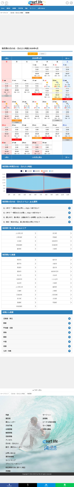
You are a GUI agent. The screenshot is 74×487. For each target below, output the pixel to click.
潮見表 (8, 8)
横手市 (19, 263)
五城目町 (55, 245)
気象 (26, 8)
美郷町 (19, 302)
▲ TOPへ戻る (37, 390)
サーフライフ (4, 393)
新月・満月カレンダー (14, 447)
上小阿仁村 (19, 233)
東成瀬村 (19, 245)
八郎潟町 (19, 237)
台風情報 (9, 429)
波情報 (14, 8)
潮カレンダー (10, 422)
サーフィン (33, 8)
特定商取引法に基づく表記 (15, 467)
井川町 (55, 233)
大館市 (55, 263)
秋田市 (19, 260)
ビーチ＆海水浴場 (49, 422)
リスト (42, 53)
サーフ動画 (47, 426)
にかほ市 (55, 279)
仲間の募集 (47, 429)
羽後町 (55, 237)
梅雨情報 (9, 433)
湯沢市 (55, 267)
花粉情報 (9, 436)
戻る (7, 58)
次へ (67, 58)
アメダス (9, 440)
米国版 (8, 471)
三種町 (19, 291)
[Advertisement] (37, 29)
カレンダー (33, 53)
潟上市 (19, 275)
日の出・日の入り (12, 443)
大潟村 (19, 241)
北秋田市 (55, 241)
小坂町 (55, 249)
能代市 (55, 260)
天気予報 (20, 8)
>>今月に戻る (37, 157)
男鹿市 (19, 267)
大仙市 (55, 275)
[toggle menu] (71, 2)
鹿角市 (19, 271)
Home (2, 8)
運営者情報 (10, 457)
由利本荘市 (54, 271)
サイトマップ (10, 460)
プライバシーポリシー (14, 464)
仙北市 (19, 283)
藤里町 (19, 249)
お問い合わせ (41, 8)
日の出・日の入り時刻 (18, 393)
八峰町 (55, 291)
